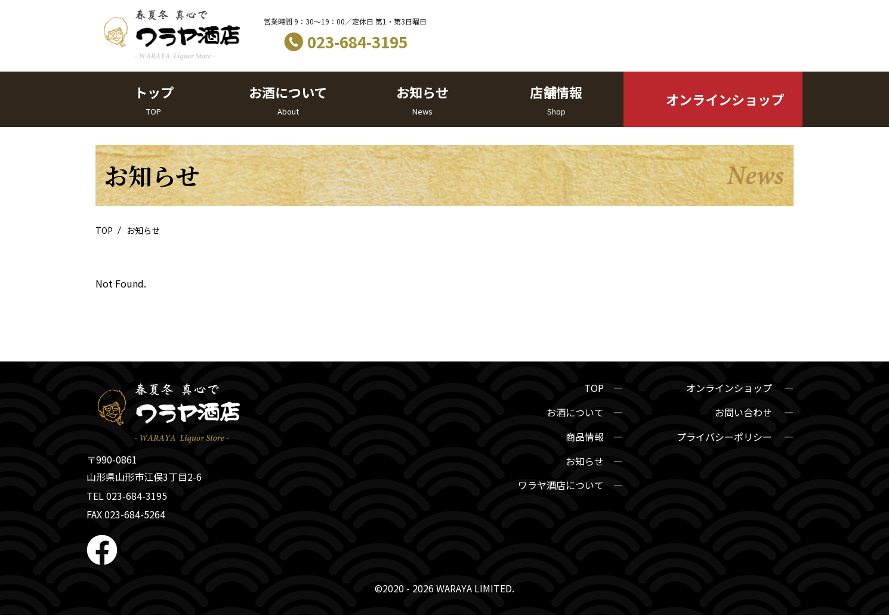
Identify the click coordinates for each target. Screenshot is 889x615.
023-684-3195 (357, 41)
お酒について (288, 100)
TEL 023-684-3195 (127, 496)
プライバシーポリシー (725, 436)
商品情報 (585, 436)
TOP (105, 230)
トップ (154, 100)
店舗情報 (556, 100)
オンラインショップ (725, 99)
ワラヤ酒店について (561, 485)
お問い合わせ (744, 412)
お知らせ (422, 100)
